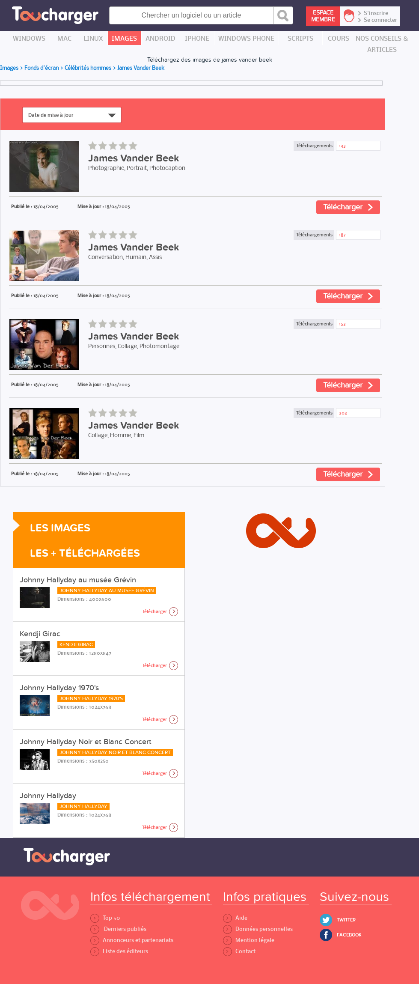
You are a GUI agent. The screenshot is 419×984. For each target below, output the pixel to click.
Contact (239, 951)
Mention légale (248, 940)
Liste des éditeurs (119, 951)
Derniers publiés (118, 929)
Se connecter (380, 20)
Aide (235, 918)
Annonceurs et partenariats (131, 940)
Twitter (346, 920)
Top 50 (105, 918)
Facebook (349, 935)
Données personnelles (258, 929)
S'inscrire (376, 13)
